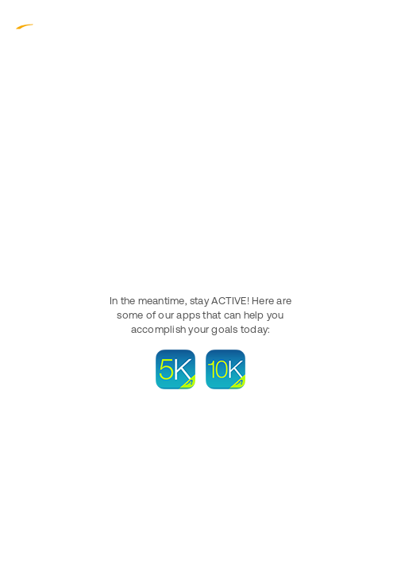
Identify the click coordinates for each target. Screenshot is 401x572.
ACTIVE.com (47, 23)
